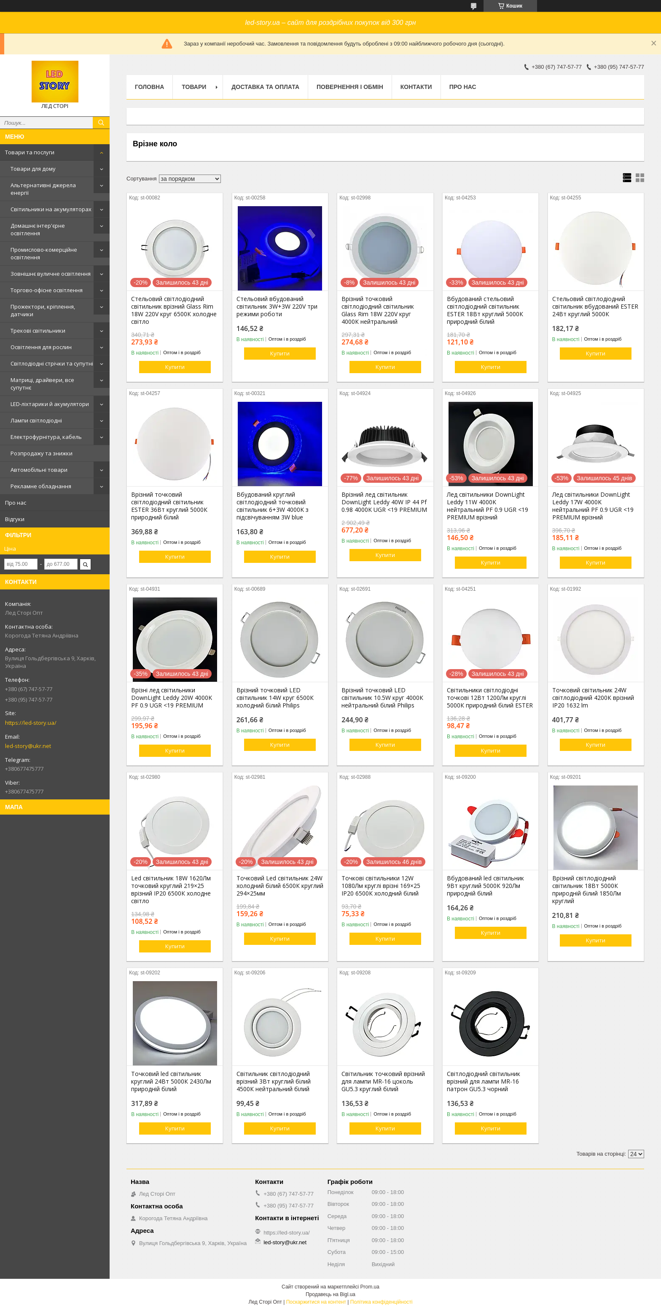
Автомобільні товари (39, 469)
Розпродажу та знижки (42, 453)
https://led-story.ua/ (30, 722)
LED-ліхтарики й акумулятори (50, 404)
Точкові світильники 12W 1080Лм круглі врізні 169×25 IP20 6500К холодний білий (380, 885)
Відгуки (14, 519)
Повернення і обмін (350, 86)
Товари (194, 86)
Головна (149, 86)
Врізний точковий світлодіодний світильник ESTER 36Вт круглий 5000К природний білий (169, 506)
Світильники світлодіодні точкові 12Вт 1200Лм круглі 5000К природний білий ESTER (490, 697)
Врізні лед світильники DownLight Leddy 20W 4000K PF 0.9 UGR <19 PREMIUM (171, 697)
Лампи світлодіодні (36, 420)
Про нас (15, 502)
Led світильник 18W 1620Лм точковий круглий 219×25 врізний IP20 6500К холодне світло (171, 889)
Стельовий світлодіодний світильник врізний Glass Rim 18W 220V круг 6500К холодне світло (174, 310)
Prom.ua (369, 1287)
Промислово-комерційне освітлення (44, 253)
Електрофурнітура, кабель (46, 437)
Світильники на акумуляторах (51, 209)
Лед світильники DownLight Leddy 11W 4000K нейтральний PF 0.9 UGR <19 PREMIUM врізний (487, 506)
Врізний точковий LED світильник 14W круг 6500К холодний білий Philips (275, 697)
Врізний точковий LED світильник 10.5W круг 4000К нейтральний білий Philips (382, 697)
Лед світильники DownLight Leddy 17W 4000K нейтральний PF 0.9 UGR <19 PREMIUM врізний (593, 506)
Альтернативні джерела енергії (43, 188)
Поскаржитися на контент (316, 1302)
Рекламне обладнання (41, 486)
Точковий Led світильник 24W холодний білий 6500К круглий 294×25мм (279, 885)
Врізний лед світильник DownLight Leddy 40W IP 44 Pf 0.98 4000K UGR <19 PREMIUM (384, 502)
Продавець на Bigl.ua (330, 1294)
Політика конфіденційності (381, 1302)
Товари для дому (33, 168)
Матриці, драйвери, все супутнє (42, 383)
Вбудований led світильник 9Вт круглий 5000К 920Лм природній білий (485, 885)
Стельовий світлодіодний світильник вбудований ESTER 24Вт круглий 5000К (595, 306)
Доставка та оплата (265, 86)
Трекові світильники (38, 330)
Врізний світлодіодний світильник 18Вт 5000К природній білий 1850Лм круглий (586, 889)
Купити (175, 367)
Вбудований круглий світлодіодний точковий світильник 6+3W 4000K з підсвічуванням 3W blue (272, 506)
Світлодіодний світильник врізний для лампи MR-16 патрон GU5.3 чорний (483, 1081)
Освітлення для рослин (41, 347)
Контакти (416, 86)
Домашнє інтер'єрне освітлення (38, 229)
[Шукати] (101, 122)
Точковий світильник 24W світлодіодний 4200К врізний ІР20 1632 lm (593, 697)
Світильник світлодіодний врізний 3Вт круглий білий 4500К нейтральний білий (273, 1081)
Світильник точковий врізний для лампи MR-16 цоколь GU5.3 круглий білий (383, 1081)
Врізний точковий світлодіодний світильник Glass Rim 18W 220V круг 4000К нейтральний (377, 310)
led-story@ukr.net (28, 746)
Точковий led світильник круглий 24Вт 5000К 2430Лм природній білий (171, 1081)
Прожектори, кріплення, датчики (43, 310)
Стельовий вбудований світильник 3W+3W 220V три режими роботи (276, 306)
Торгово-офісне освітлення (47, 290)
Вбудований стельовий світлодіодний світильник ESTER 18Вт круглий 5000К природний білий (485, 310)
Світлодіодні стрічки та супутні (52, 363)
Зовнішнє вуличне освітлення (51, 273)
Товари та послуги (29, 152)
